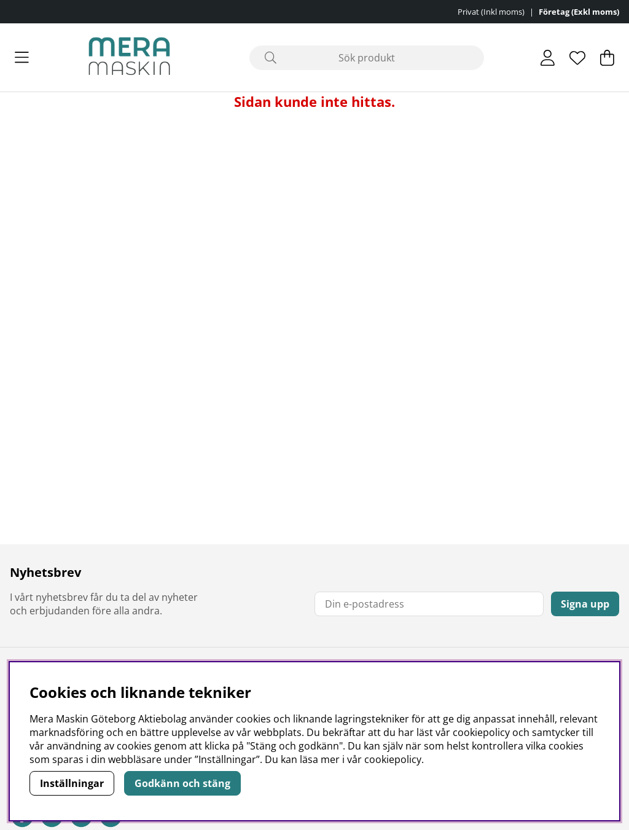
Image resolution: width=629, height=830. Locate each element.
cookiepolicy (392, 759)
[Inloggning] (548, 58)
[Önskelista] (577, 58)
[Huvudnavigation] (22, 58)
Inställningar (72, 783)
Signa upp (585, 604)
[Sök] (366, 57)
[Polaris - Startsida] (129, 57)
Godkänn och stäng (182, 783)
